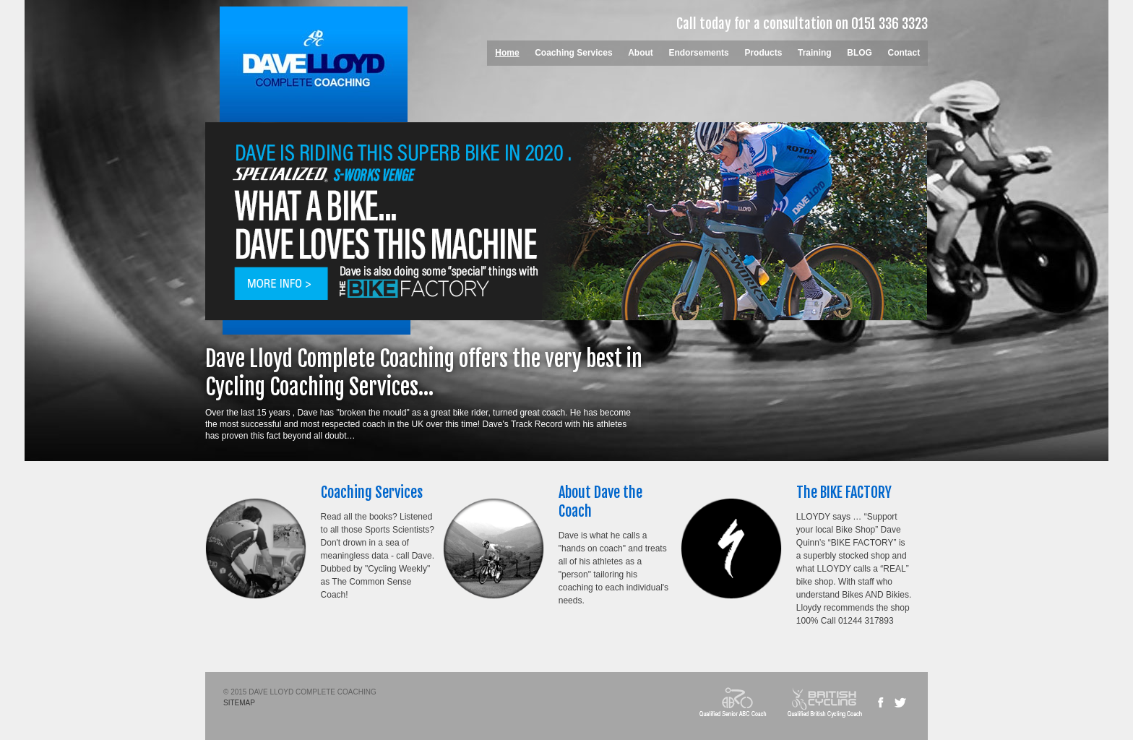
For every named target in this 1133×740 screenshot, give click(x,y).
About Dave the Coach (600, 501)
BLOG (859, 53)
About (640, 53)
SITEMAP (239, 703)
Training (815, 53)
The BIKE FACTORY (844, 492)
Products (763, 53)
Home (507, 53)
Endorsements (698, 53)
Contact (904, 53)
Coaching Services (573, 53)
